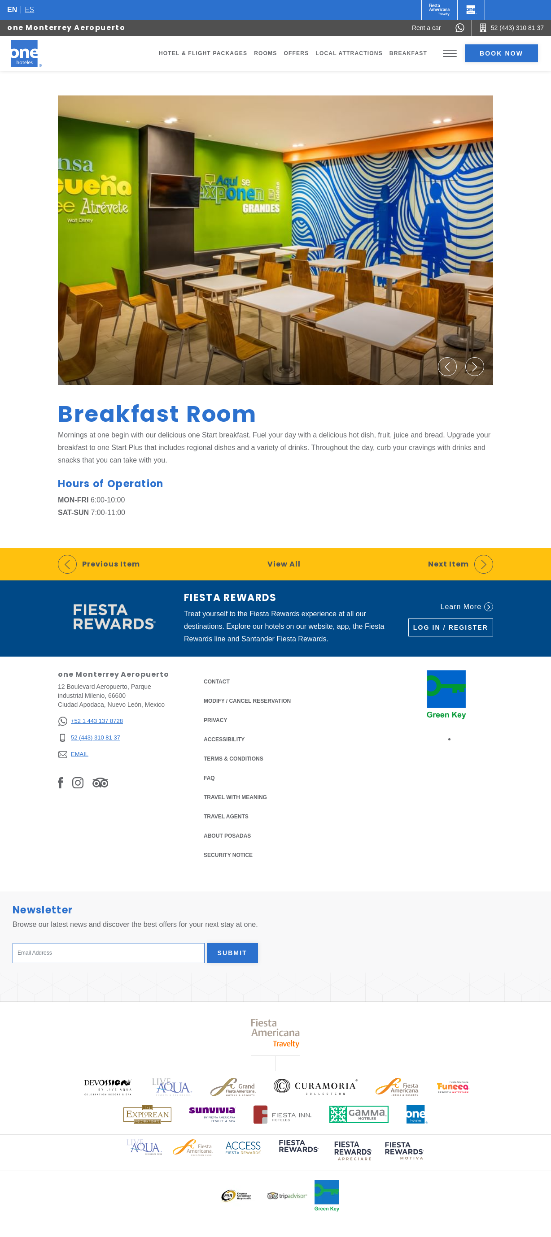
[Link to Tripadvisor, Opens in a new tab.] (100, 782)
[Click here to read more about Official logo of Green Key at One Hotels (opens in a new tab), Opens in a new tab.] (327, 1195)
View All (284, 564)
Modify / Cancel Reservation (247, 701)
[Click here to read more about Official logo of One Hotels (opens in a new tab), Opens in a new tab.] (417, 1114)
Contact (217, 682)
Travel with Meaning (235, 797)
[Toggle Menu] (450, 53)
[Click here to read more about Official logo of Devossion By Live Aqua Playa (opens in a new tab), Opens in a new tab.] (107, 1087)
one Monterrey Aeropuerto (66, 27)
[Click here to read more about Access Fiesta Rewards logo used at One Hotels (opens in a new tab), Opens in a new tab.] (243, 1147)
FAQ (209, 778)
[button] (447, 366)
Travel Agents (226, 816)
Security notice (228, 855)
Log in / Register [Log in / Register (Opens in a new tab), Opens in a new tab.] (450, 627)
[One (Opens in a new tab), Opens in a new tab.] (439, 10)
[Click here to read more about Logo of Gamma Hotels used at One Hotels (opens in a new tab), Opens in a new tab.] (359, 1114)
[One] (471, 10)
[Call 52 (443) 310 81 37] (511, 28)
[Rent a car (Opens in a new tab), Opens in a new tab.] (426, 28)
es (29, 9)
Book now (501, 53)
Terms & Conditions (233, 758)
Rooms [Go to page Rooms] (265, 53)
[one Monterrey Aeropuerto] (37, 53)
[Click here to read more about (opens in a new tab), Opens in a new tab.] (298, 1152)
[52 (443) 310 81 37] (90, 738)
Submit (232, 952)
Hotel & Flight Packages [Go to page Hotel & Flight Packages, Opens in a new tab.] (203, 53)
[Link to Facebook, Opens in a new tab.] (60, 782)
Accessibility (224, 739)
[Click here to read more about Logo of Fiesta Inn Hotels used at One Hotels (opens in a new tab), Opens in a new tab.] (282, 1114)
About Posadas (227, 836)
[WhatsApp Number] (460, 28)
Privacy (215, 719)
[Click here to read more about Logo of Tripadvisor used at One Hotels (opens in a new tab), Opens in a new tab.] (287, 1196)
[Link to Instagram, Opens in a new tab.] (77, 782)
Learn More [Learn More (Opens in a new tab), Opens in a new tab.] (467, 606)
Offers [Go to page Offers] (296, 53)
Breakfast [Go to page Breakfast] (408, 53)
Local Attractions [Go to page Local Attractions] (349, 53)
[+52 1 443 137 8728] (90, 721)
